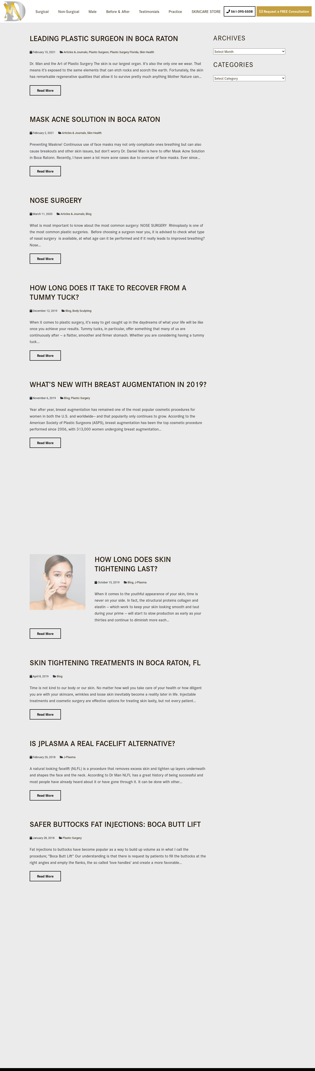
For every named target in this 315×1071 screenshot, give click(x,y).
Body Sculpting (82, 310)
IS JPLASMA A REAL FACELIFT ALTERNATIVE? (102, 743)
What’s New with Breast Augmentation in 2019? (118, 383)
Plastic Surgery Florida (124, 52)
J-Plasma (141, 582)
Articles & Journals (75, 52)
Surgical (42, 11)
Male (93, 11)
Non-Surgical (68, 11)
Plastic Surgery (80, 398)
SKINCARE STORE (206, 11)
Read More (45, 90)
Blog (88, 214)
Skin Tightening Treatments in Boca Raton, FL (115, 662)
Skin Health (147, 52)
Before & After (118, 11)
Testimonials (149, 11)
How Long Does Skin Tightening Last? (133, 563)
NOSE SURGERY (56, 199)
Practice (175, 11)
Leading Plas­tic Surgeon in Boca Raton (104, 38)
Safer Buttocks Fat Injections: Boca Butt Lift (115, 823)
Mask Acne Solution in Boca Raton (95, 118)
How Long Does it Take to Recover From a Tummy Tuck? (108, 291)
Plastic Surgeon (99, 52)
